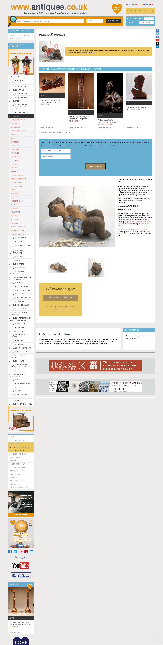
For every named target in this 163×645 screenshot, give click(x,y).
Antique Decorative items (20, 290)
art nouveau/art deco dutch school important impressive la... (20, 625)
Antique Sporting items (19, 383)
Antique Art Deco (16, 241)
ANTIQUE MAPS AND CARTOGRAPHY (17, 82)
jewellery (121, 224)
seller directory (17, 464)
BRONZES (14, 135)
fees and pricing (16, 471)
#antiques (21, 557)
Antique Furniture (17, 301)
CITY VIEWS (15, 146)
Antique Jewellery (17, 324)
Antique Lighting (16, 327)
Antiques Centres (17, 467)
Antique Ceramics (17, 268)
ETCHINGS (15, 160)
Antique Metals (16, 331)
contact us (14, 484)
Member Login (15, 39)
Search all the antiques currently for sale (131, 230)
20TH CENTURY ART (18, 120)
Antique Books (15, 257)
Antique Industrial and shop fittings (19, 313)
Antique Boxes (15, 260)
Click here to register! (19, 35)
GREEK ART (15, 171)
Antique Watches (16, 400)
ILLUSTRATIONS (17, 175)
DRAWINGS (15, 153)
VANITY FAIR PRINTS (18, 227)
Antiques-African (16, 90)
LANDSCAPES (16, 182)
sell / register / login (136, 11)
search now (113, 21)
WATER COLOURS (17, 230)
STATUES (14, 216)
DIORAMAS (15, 149)
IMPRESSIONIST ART (18, 179)
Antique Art (14, 116)
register (13, 444)
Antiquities (14, 101)
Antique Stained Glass (19, 305)
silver (138, 222)
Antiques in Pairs (16, 361)
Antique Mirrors (16, 344)
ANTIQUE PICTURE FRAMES (19, 298)
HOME (11, 437)
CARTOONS (15, 142)
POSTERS (14, 208)
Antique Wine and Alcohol (20, 404)
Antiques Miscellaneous (20, 348)
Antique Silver (15, 380)
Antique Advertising (18, 86)
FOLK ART (14, 168)
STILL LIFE (14, 219)
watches (148, 222)
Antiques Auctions (17, 440)
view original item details (86, 52)
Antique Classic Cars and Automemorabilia (20, 278)
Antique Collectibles (18, 286)
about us (13, 477)
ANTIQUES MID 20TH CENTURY (17, 336)
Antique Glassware (17, 309)
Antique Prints (15, 370)
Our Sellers (14, 461)
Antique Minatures (17, 341)
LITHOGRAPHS (16, 186)
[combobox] (94, 21)
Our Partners (15, 474)
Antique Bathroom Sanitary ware (17, 252)
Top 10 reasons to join (19, 447)
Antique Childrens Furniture (17, 272)
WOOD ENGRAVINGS (18, 234)
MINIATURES (15, 190)
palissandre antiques (60, 288)
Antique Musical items (19, 352)
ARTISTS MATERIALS (18, 131)
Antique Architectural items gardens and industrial (19, 107)
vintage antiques (129, 222)
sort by (130, 22)
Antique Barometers (18, 94)
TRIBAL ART (15, 223)
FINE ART (14, 164)
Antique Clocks (16, 283)
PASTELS (14, 197)
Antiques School (16, 450)
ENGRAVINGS (16, 157)
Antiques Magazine (17, 454)
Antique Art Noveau (17, 238)
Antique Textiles (16, 387)
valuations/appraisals (19, 488)
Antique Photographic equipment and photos (19, 366)
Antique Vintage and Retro (18, 396)
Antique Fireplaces (17, 294)
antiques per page (135, 18)
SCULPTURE (15, 212)
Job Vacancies (15, 481)
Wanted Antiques (16, 457)
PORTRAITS (15, 205)
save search (95, 166)
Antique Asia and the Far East (19, 246)
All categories (15, 77)
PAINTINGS (15, 194)
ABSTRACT (15, 123)
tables (142, 222)
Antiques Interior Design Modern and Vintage (20, 319)
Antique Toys (15, 391)
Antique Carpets (16, 264)
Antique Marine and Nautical (17, 356)
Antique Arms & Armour (19, 112)
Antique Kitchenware (18, 97)
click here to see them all (60, 309)
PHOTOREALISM (17, 201)
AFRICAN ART (16, 127)
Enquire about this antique (60, 297)
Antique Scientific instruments (17, 375)
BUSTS (13, 138)
